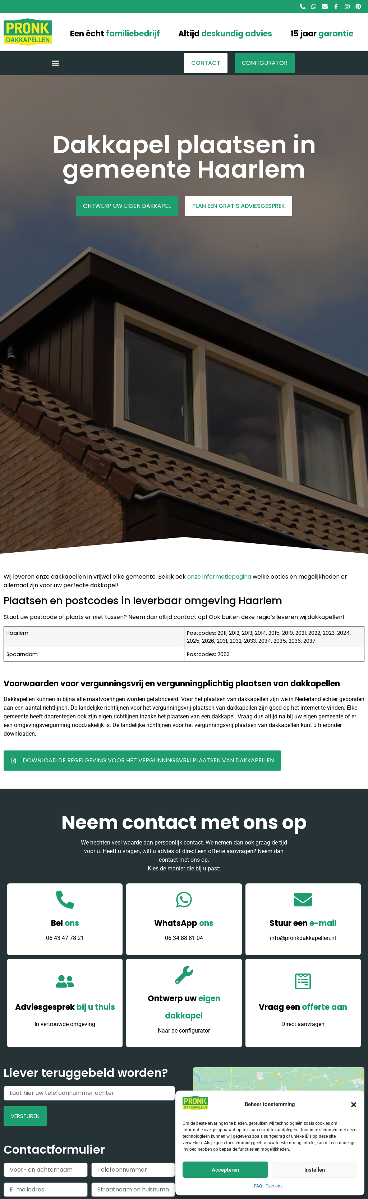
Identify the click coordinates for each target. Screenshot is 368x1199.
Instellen (314, 1170)
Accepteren (225, 1170)
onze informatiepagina (219, 576)
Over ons (274, 1186)
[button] (353, 1104)
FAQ (258, 1186)
